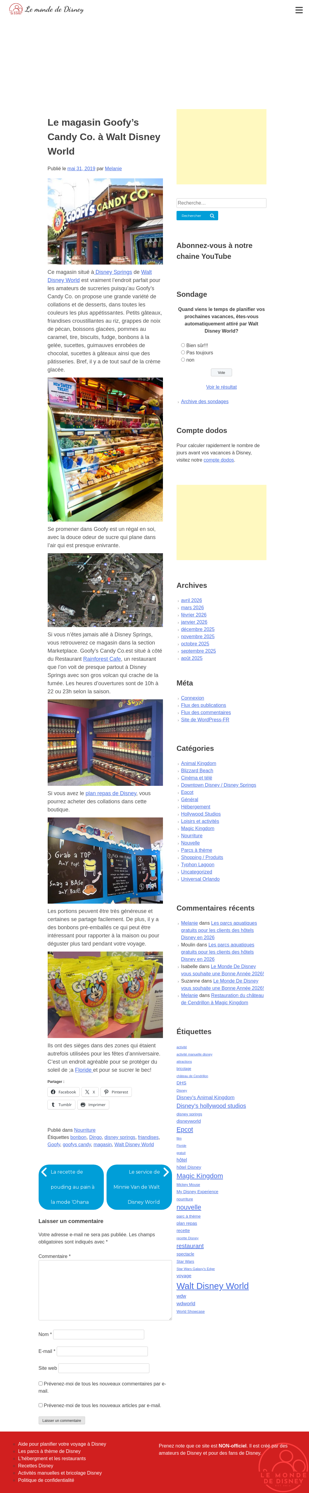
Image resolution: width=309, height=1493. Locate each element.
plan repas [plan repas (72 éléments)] (187, 1223)
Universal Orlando (200, 879)
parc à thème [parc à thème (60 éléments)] (189, 1216)
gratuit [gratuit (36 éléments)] (181, 1153)
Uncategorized (196, 871)
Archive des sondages (204, 401)
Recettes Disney (35, 1465)
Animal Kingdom (198, 763)
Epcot (187, 792)
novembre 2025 (198, 636)
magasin (103, 1144)
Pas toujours (199, 352)
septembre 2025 (198, 651)
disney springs (119, 1137)
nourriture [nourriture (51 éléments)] (185, 1199)
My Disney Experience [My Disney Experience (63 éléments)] (197, 1191)
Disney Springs (113, 272)
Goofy (54, 1144)
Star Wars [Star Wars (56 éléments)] (185, 1261)
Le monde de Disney (54, 9)
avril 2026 (191, 600)
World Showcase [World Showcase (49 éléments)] (191, 1312)
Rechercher (191, 215)
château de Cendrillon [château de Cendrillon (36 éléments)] (192, 1076)
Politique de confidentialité (46, 1480)
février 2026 (194, 614)
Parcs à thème (196, 850)
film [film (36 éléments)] (179, 1138)
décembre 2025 (198, 629)
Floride (84, 1070)
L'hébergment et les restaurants (52, 1458)
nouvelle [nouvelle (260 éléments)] (189, 1207)
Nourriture (85, 1130)
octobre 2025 (195, 643)
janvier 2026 (194, 622)
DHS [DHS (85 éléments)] (181, 1082)
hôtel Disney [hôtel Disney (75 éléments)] (189, 1167)
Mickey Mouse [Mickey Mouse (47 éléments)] (188, 1185)
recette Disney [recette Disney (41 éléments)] (188, 1238)
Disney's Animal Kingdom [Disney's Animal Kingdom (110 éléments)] (205, 1097)
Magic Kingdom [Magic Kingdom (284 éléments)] (200, 1176)
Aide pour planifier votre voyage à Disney (62, 1444)
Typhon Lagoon (197, 864)
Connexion (192, 698)
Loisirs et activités (200, 821)
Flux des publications (203, 705)
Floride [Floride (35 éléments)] (181, 1145)
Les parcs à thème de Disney (49, 1451)
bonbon (78, 1137)
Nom (45, 1334)
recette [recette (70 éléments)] (183, 1230)
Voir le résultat (221, 387)
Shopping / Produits (202, 857)
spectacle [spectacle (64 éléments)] (185, 1254)
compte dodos (219, 460)
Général (189, 799)
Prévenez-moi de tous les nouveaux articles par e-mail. (102, 1405)
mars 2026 (192, 607)
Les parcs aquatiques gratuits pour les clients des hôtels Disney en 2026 (219, 930)
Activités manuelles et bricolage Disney (60, 1473)
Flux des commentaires (206, 712)
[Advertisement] (154, 62)
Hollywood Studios (201, 814)
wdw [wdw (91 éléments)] (181, 1296)
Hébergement (195, 806)
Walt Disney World (134, 1144)
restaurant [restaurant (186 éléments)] (190, 1246)
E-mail (47, 1351)
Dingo (95, 1137)
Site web (48, 1368)
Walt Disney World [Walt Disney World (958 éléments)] (213, 1286)
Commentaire (55, 1256)
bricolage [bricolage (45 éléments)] (184, 1069)
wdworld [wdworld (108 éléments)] (186, 1303)
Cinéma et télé (196, 777)
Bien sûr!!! (197, 345)
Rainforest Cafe (102, 659)
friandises (148, 1137)
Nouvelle (190, 842)
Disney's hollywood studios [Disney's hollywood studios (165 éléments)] (211, 1105)
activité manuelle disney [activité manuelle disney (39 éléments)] (194, 1054)
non (190, 359)
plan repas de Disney (111, 793)
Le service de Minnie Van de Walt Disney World (136, 1187)
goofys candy (77, 1144)
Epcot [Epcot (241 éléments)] (185, 1129)
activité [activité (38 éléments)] (182, 1047)
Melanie (113, 168)
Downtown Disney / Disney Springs (218, 785)
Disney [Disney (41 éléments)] (182, 1090)
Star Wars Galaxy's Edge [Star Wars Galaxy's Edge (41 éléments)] (196, 1269)
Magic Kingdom (197, 828)
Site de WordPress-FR (205, 719)
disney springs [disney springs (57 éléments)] (189, 1114)
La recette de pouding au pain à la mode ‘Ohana (72, 1187)
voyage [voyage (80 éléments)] (184, 1275)
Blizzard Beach (197, 770)
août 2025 (191, 658)
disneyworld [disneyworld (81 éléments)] (189, 1121)
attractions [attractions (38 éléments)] (184, 1061)
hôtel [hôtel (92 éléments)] (182, 1159)
